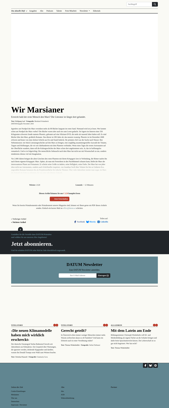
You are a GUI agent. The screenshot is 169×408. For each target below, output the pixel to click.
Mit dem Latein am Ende (131, 330)
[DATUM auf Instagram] (155, 365)
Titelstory (17, 325)
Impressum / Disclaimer (19, 405)
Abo (41, 11)
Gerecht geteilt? (73, 330)
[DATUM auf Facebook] (145, 365)
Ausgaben (33, 11)
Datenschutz (15, 401)
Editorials (96, 11)
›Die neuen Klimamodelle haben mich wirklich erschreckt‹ (31, 335)
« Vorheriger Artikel (18, 219)
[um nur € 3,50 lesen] (55, 325)
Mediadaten (15, 395)
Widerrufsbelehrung (67, 398)
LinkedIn (102, 221)
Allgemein (116, 325)
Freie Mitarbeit (70, 11)
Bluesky (91, 221)
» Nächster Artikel (18, 222)
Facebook (79, 221)
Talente (59, 11)
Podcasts (49, 11)
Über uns (14, 398)
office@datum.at (69, 208)
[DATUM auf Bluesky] (150, 365)
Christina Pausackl (21, 357)
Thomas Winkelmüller (72, 345)
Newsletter (84, 11)
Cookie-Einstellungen (18, 391)
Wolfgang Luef (20, 121)
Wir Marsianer (37, 109)
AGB (63, 395)
